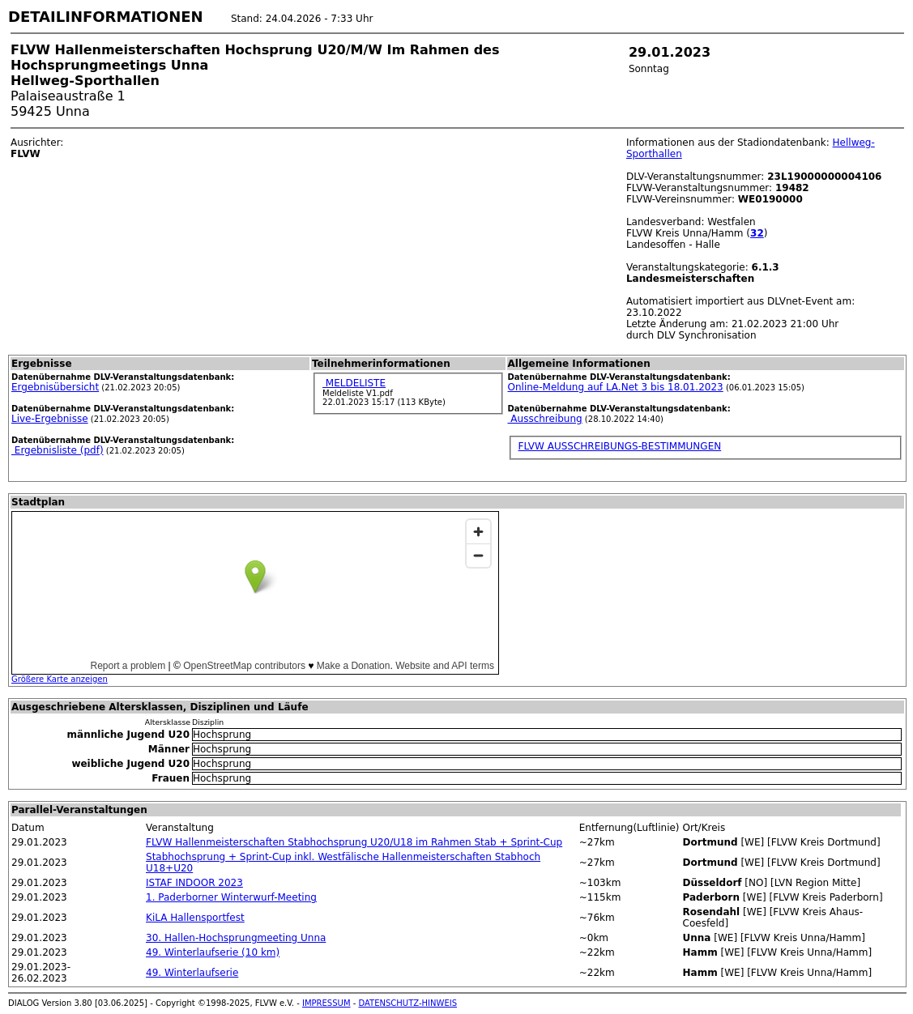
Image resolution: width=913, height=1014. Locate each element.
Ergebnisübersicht (55, 387)
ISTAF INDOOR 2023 (194, 882)
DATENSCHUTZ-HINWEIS (408, 1003)
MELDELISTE (354, 383)
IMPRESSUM (326, 1003)
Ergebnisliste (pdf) (57, 450)
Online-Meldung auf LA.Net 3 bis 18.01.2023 (615, 387)
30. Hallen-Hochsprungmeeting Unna (236, 938)
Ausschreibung (545, 418)
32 (757, 233)
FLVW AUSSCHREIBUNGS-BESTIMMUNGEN (620, 446)
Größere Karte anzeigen (59, 679)
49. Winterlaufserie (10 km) (212, 952)
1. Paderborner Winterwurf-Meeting (231, 897)
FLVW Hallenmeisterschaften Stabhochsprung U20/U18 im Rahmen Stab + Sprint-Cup (354, 842)
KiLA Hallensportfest (195, 917)
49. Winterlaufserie (192, 972)
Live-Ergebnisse (49, 418)
